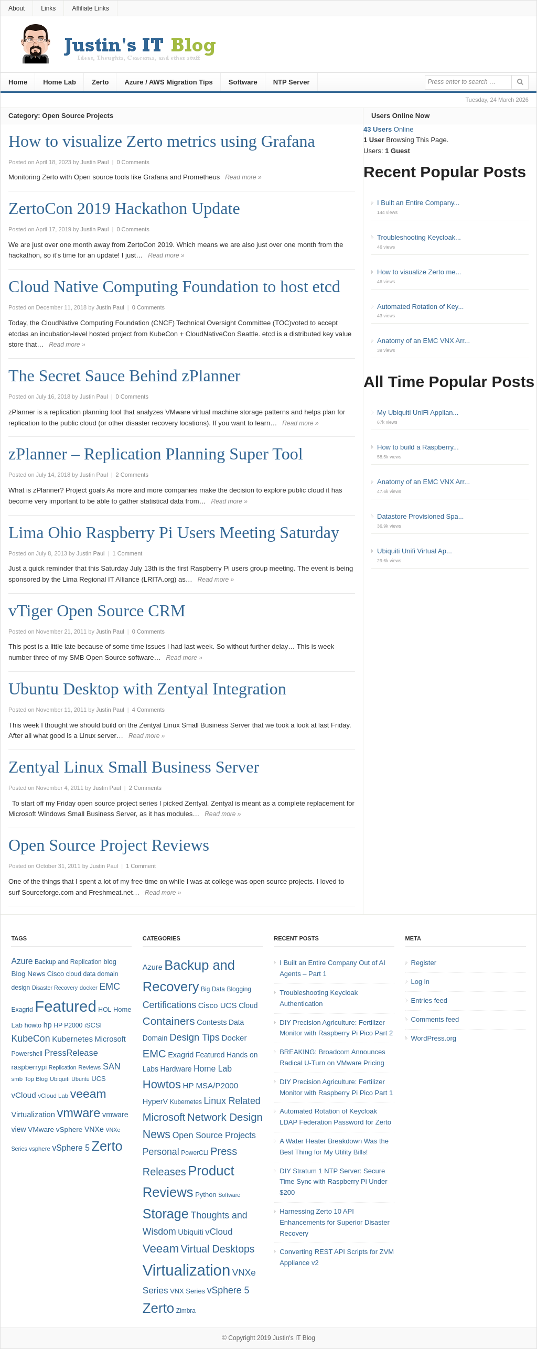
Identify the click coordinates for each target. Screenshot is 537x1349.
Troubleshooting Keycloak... (419, 237)
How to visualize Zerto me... (419, 272)
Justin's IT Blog (294, 1338)
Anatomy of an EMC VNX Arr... (423, 341)
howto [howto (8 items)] (33, 1025)
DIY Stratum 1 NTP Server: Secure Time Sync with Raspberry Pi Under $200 (333, 1182)
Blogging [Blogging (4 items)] (239, 989)
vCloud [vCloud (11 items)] (218, 1232)
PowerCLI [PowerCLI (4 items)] (194, 1153)
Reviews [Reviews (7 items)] (89, 1067)
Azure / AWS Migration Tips (168, 82)
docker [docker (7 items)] (89, 987)
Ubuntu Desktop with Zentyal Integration (147, 688)
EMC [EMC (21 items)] (154, 1053)
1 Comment (127, 553)
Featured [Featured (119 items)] (65, 1006)
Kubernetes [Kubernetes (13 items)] (72, 1038)
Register (423, 963)
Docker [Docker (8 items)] (234, 1037)
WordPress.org (433, 1038)
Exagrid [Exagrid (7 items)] (181, 1055)
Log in (420, 982)
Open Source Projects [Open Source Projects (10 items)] (214, 1135)
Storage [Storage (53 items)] (166, 1213)
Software (243, 82)
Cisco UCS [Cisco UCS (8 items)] (217, 1005)
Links (48, 8)
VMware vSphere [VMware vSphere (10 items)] (55, 1129)
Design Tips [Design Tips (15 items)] (194, 1037)
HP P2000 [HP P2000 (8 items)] (67, 1025)
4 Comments (148, 709)
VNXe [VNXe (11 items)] (94, 1129)
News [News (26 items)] (156, 1134)
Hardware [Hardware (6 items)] (176, 1069)
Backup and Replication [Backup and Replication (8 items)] (68, 962)
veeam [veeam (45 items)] (88, 1093)
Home (17, 82)
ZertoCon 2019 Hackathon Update (124, 208)
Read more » (243, 177)
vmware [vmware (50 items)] (78, 1113)
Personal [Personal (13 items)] (161, 1152)
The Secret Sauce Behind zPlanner (124, 375)
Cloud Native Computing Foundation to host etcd (174, 286)
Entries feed (429, 1000)
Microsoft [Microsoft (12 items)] (110, 1039)
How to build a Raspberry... (418, 447)
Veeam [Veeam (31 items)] (161, 1248)
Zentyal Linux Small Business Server (133, 766)
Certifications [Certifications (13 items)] (169, 1005)
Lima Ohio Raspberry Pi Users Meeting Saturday (173, 532)
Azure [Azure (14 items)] (22, 961)
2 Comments (132, 475)
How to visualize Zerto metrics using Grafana (161, 141)
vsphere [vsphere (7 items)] (39, 1148)
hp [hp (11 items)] (48, 1025)
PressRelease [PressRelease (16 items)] (71, 1052)
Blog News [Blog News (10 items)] (28, 974)
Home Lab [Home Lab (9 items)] (213, 1068)
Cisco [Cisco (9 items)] (55, 974)
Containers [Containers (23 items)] (169, 1021)
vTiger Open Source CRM (96, 610)
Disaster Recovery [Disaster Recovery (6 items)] (55, 987)
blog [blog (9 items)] (109, 962)
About (16, 8)
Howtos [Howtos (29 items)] (162, 1084)
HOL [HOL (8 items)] (104, 1009)
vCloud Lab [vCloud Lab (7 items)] (53, 1096)
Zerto (100, 82)
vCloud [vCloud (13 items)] (23, 1094)
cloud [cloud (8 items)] (73, 974)
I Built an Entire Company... (418, 203)
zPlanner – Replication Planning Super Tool (155, 453)
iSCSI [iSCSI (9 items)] (93, 1025)
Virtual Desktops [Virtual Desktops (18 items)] (218, 1249)
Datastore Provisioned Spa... (420, 516)
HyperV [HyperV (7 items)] (155, 1101)
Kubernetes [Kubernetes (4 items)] (186, 1102)
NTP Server (291, 82)
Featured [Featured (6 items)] (210, 1055)
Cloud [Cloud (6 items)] (248, 1005)
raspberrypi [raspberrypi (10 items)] (29, 1067)
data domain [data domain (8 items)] (101, 974)
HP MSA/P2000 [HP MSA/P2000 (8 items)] (210, 1085)
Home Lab (59, 82)
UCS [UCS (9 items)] (98, 1079)
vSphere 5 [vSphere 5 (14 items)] (71, 1147)
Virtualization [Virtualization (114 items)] (186, 1270)
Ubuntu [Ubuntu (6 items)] (80, 1079)
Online (388, 129)
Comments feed (435, 1019)
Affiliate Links (90, 8)
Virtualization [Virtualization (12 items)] (33, 1114)
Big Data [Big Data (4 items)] (213, 989)
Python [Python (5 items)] (205, 1194)
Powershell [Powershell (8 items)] (26, 1053)
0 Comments (132, 162)
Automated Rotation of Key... (420, 307)
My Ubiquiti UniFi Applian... (417, 412)
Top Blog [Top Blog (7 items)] (36, 1079)
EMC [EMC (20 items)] (110, 986)
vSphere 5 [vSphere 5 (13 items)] (228, 1290)
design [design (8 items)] (20, 987)
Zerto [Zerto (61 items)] (158, 1308)
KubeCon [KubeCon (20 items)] (30, 1038)
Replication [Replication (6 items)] (63, 1067)
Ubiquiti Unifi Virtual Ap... (414, 551)
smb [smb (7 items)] (17, 1079)
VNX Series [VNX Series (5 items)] (187, 1291)
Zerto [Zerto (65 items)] (107, 1146)
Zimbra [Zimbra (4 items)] (186, 1310)
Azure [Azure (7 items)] (153, 967)
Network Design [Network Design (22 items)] (225, 1117)
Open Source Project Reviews (108, 845)
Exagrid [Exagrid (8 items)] (22, 1009)
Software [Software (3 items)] (229, 1195)
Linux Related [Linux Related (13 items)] (231, 1101)
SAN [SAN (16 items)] (112, 1066)
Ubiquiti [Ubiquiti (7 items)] (60, 1079)
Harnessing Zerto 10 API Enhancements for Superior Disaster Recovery (335, 1222)
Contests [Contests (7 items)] (212, 1022)
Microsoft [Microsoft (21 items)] (164, 1117)
